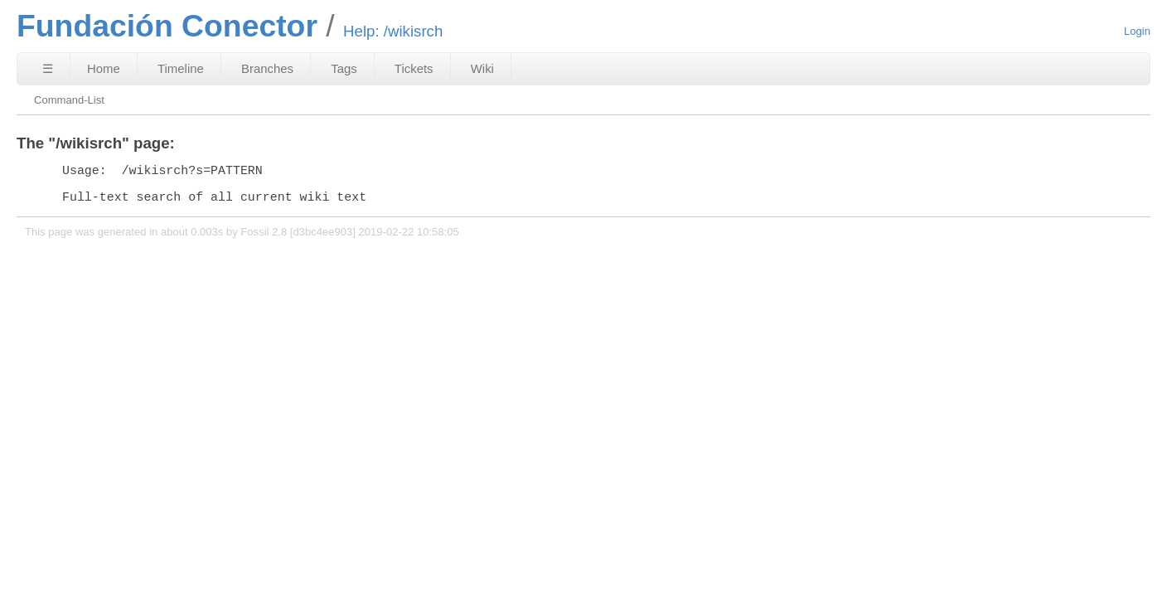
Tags (344, 68)
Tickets (414, 68)
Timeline (180, 68)
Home (103, 68)
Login (1137, 31)
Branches (267, 68)
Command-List (69, 100)
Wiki (482, 68)
